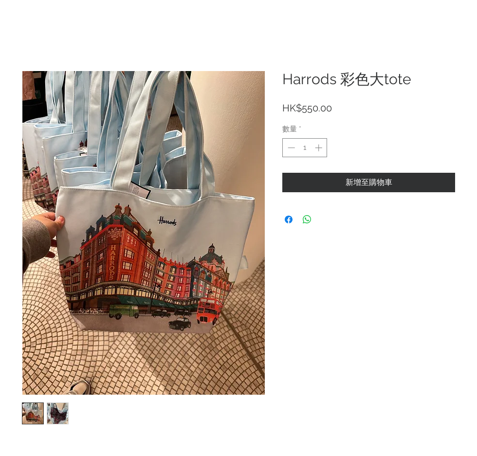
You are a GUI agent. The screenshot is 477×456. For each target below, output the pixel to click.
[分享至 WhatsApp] (307, 219)
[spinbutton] (305, 148)
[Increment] (319, 148)
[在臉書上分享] (288, 219)
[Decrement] (290, 148)
